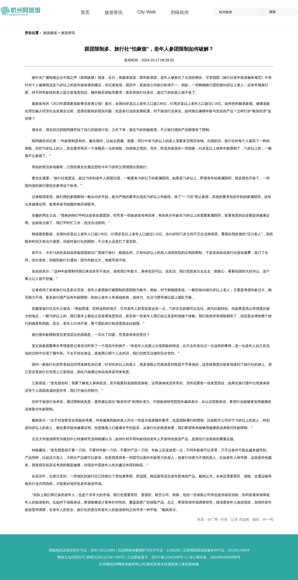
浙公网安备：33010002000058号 (215, 557)
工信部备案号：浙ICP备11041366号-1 (156, 557)
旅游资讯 (113, 12)
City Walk (146, 11)
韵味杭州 (180, 12)
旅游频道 (50, 33)
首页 (85, 12)
